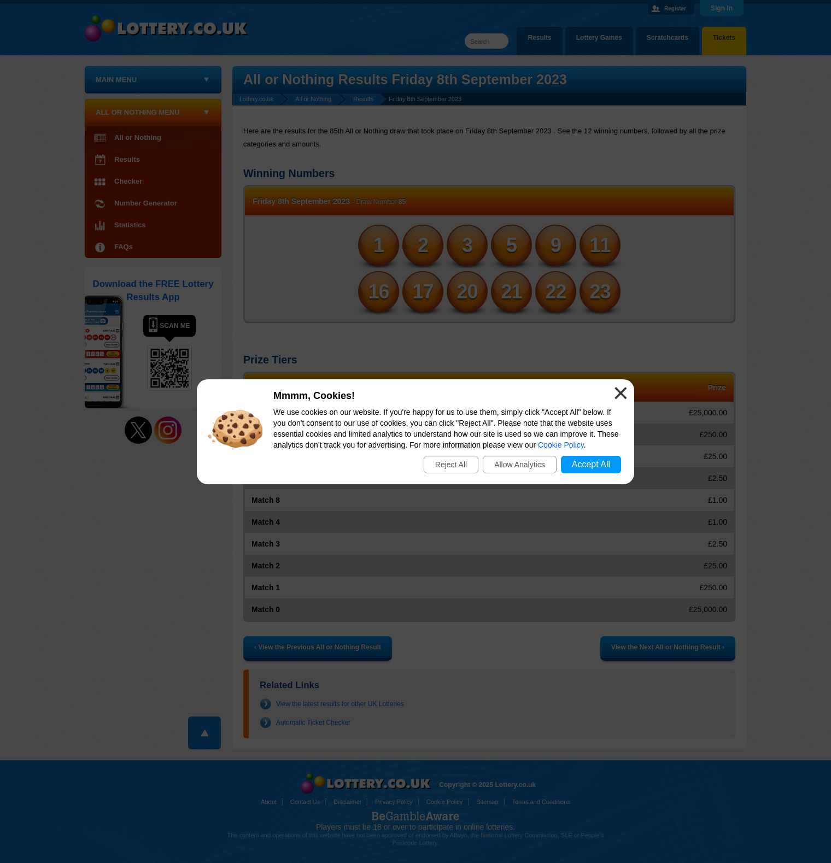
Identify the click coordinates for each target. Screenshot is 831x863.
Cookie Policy (561, 445)
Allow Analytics (519, 464)
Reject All (451, 464)
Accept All (591, 464)
